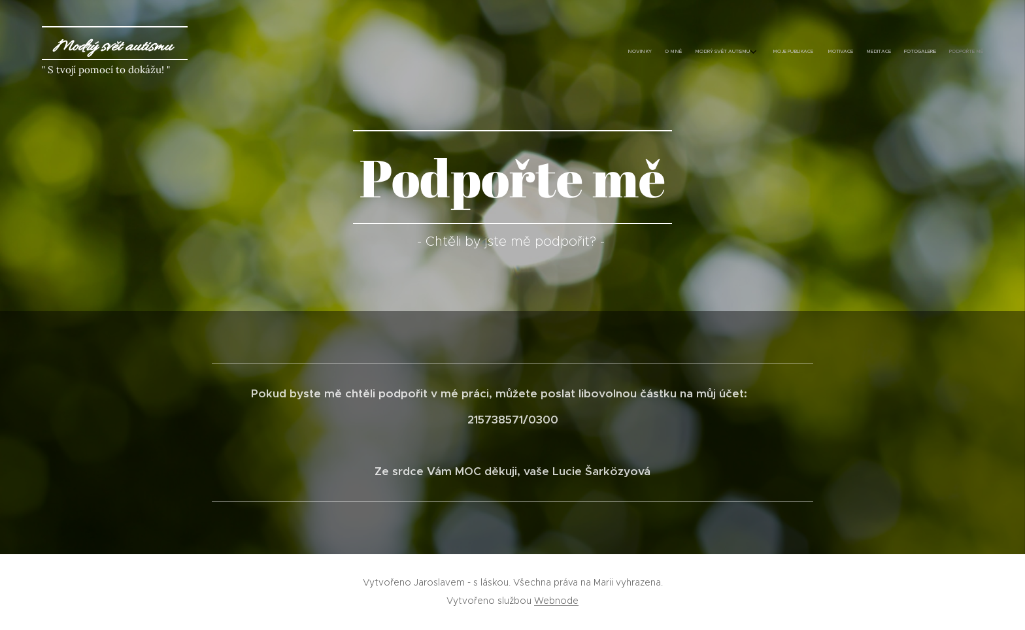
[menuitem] (883, 52)
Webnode (556, 600)
